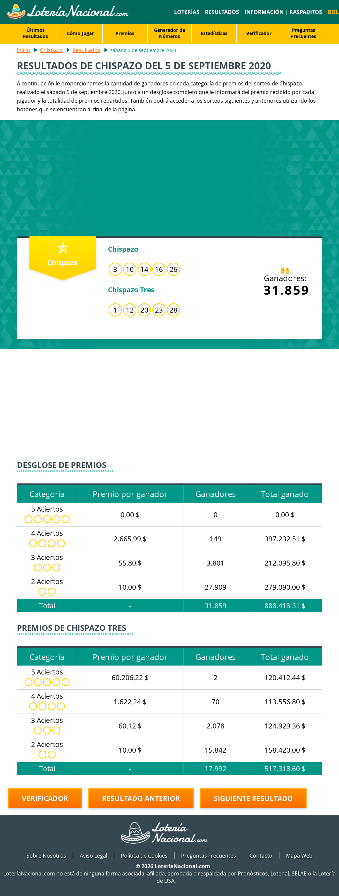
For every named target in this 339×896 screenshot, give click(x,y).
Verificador (258, 33)
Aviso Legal (93, 855)
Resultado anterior (141, 798)
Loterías (186, 12)
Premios (125, 33)
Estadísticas (214, 33)
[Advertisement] (169, 176)
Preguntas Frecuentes (303, 33)
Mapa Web (299, 855)
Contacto (261, 855)
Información (264, 12)
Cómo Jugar (80, 33)
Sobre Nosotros (46, 855)
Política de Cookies (144, 855)
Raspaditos (305, 12)
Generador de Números (169, 33)
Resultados (222, 12)
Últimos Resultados (35, 33)
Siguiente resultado (253, 798)
